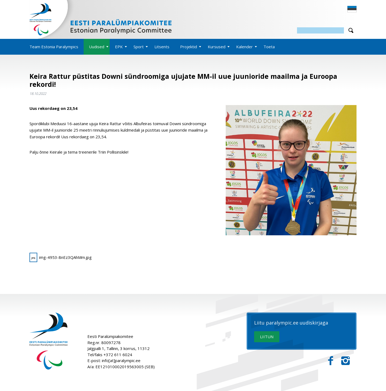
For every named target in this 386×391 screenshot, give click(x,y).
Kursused (216, 46)
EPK (119, 46)
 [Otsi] (350, 30)
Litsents (161, 46)
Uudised (96, 46)
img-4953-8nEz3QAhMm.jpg (60, 257)
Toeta (269, 46)
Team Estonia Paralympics (53, 46)
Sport (138, 46)
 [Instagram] (345, 361)
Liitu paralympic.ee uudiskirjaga (291, 323)
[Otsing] (320, 30)
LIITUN (266, 336)
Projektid (188, 46)
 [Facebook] (330, 361)
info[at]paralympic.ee (121, 360)
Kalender (244, 46)
